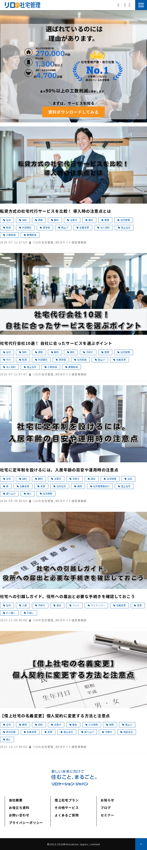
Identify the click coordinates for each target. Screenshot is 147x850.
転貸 (8, 227)
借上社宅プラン (67, 800)
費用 (24, 724)
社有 (129, 478)
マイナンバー (98, 605)
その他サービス (67, 807)
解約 (56, 220)
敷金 (74, 724)
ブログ (106, 807)
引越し (30, 612)
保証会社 (128, 731)
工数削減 (11, 234)
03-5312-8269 (119, 4)
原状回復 (11, 731)
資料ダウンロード (125, 5)
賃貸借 (46, 227)
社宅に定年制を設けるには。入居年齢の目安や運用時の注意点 (59, 470)
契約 (24, 220)
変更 (42, 486)
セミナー (107, 815)
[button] (141, 5)
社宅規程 (47, 493)
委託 (90, 220)
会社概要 (16, 800)
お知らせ (107, 800)
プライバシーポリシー (26, 822)
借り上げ (11, 493)
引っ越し (11, 612)
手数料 (108, 731)
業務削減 (31, 234)
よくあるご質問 (67, 815)
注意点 (73, 220)
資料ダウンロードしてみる (73, 112)
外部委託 (27, 227)
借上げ (64, 227)
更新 (40, 220)
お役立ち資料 (19, 807)
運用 (79, 486)
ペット (76, 605)
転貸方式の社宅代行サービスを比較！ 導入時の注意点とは (55, 211)
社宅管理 (125, 220)
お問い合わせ (130, 5)
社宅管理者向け (101, 486)
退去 (93, 478)
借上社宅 (125, 227)
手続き (89, 352)
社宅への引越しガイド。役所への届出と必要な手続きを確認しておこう (67, 596)
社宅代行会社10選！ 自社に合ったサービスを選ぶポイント (56, 343)
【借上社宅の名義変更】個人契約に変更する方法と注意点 (55, 715)
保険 (111, 724)
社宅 (8, 220)
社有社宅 (61, 486)
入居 (24, 605)
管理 (106, 220)
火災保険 (93, 724)
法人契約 (105, 227)
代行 (8, 359)
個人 (29, 493)
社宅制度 (82, 359)
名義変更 (84, 227)
